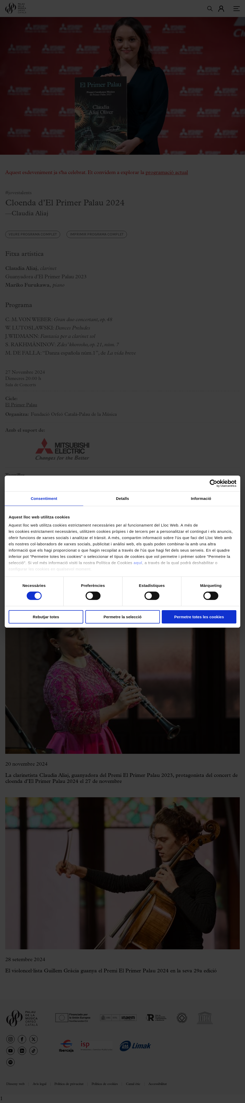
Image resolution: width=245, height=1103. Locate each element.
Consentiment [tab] (44, 498)
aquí (137, 563)
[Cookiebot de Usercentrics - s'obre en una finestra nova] (213, 483)
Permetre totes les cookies (199, 617)
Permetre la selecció (122, 617)
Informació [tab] (201, 498)
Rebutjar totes (46, 617)
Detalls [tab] (122, 498)
